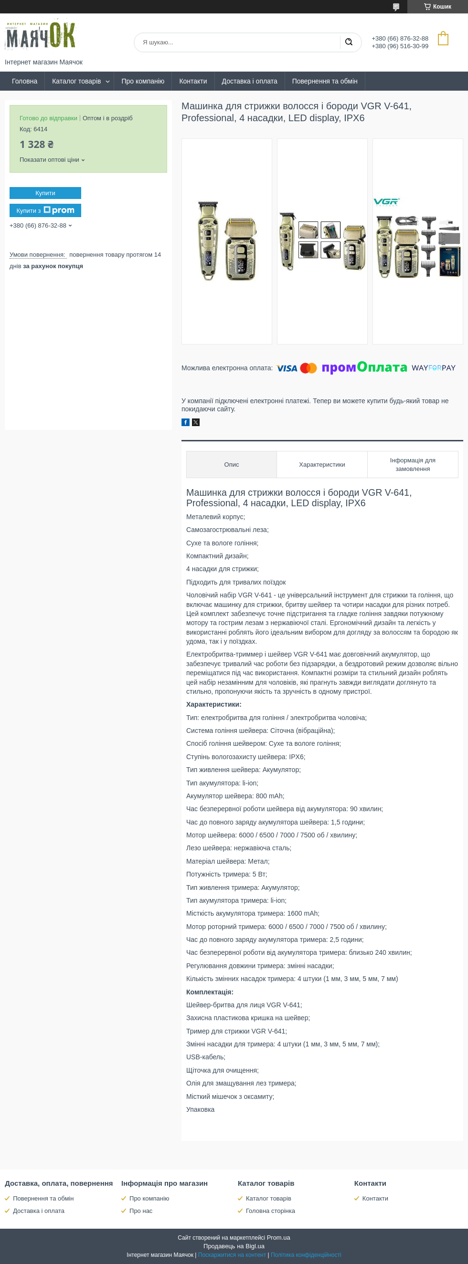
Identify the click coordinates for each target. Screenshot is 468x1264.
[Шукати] (348, 42)
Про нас (140, 1210)
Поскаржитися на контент (232, 1255)
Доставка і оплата (249, 81)
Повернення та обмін (325, 81)
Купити (45, 193)
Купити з (45, 210)
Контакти (193, 81)
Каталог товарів (76, 81)
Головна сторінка (270, 1210)
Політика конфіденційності (306, 1255)
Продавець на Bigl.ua (234, 1246)
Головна (24, 81)
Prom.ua (278, 1237)
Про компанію (142, 81)
